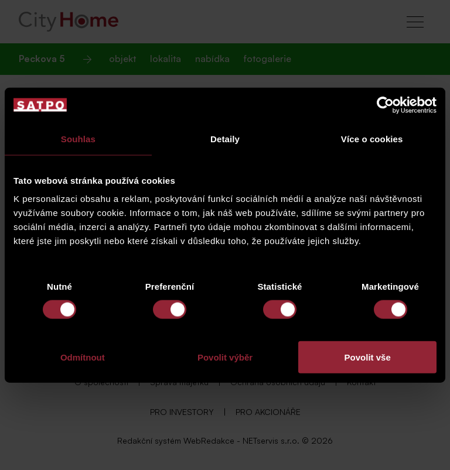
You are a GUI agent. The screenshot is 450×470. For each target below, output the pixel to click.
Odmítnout (82, 357)
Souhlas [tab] (78, 138)
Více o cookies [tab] (372, 138)
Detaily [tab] (225, 138)
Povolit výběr (225, 357)
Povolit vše (368, 357)
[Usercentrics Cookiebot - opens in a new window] (385, 105)
